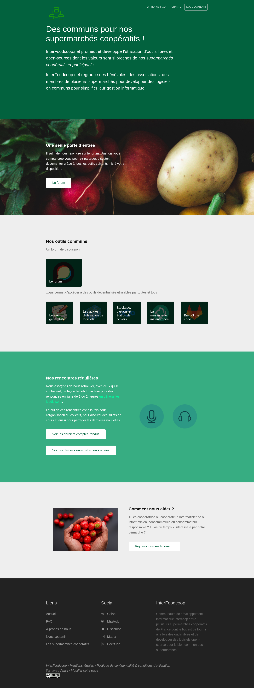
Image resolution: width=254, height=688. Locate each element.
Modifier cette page (84, 670)
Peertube (110, 644)
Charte (176, 6)
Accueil (51, 614)
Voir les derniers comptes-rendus (75, 434)
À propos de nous (58, 629)
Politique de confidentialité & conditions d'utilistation (133, 665)
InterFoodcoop (56, 665)
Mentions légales (82, 665)
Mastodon (111, 621)
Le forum (58, 182)
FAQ (49, 621)
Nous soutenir (196, 6)
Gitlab (108, 614)
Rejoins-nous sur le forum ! (154, 546)
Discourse (111, 629)
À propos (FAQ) (157, 6)
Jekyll (64, 670)
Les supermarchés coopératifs (67, 644)
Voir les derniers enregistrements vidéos (81, 450)
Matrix (108, 636)
